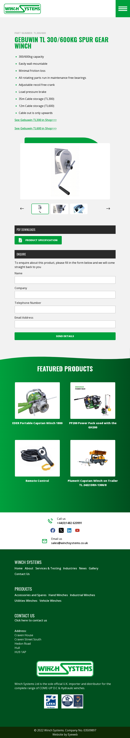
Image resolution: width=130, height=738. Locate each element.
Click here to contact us (31, 620)
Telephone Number (28, 303)
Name (18, 273)
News (83, 568)
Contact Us (22, 574)
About (29, 568)
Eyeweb (73, 734)
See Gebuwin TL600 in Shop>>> (36, 128)
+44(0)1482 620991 (69, 523)
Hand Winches (58, 595)
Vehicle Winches (50, 601)
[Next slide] (108, 208)
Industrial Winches (82, 595)
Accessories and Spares (30, 595)
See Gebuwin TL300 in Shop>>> (36, 120)
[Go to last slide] (22, 208)
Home (19, 568)
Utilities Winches (26, 601)
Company (21, 288)
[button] (40, 209)
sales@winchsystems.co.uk (69, 543)
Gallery (93, 568)
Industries (70, 568)
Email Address (24, 318)
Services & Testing (48, 568)
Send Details (65, 336)
